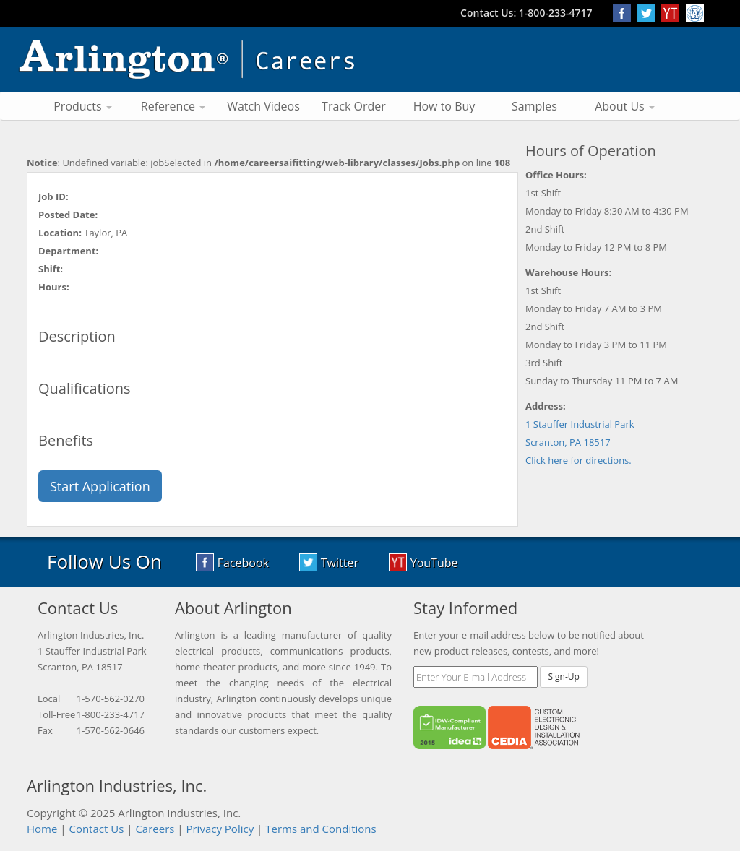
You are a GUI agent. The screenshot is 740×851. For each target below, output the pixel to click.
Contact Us (96, 828)
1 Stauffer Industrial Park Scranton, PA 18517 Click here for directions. (579, 442)
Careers (154, 828)
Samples (534, 106)
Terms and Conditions (321, 828)
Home (42, 828)
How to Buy (444, 106)
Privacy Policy (220, 828)
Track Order (354, 106)
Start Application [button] (100, 486)
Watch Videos (263, 106)
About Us (625, 106)
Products (82, 106)
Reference (173, 106)
